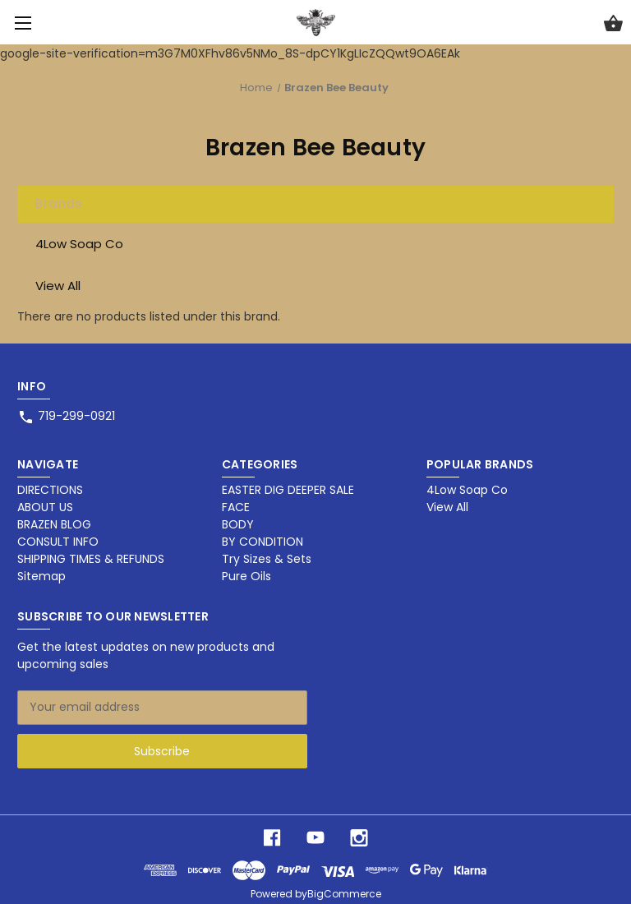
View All (58, 285)
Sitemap (41, 576)
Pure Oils (246, 576)
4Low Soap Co (79, 243)
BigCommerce (344, 894)
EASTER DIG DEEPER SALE (288, 490)
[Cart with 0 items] (613, 25)
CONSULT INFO (58, 541)
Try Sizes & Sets (266, 559)
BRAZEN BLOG (54, 524)
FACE (236, 507)
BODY (238, 524)
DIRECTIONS (50, 490)
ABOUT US (45, 507)
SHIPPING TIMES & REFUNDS (90, 559)
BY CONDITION (262, 541)
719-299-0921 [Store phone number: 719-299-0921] (76, 416)
